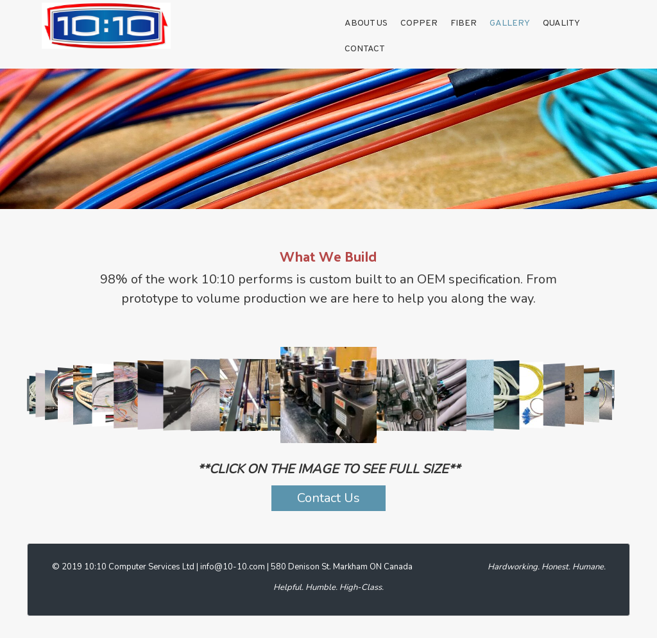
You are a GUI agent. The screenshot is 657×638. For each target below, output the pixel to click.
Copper (419, 23)
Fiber (463, 23)
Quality (561, 23)
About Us (366, 23)
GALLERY (510, 23)
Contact (365, 49)
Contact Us (328, 498)
